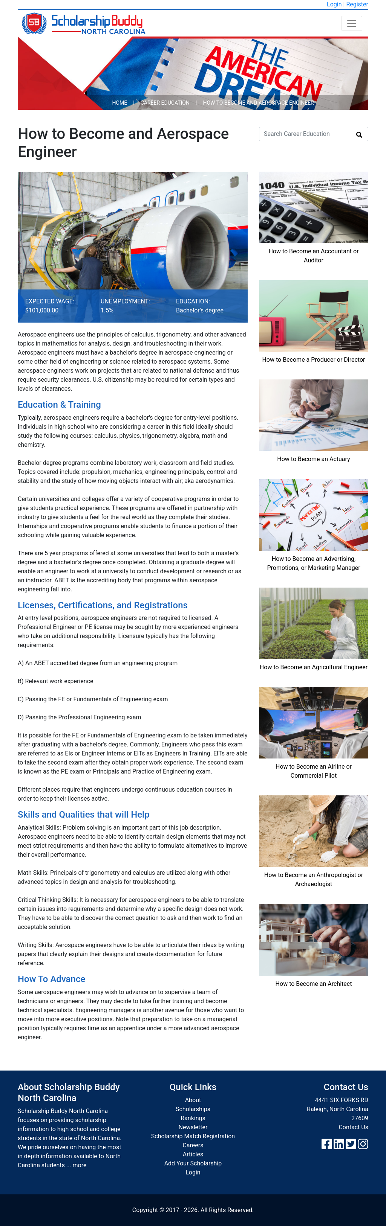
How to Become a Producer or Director (313, 359)
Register (357, 4)
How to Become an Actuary (313, 459)
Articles (193, 1154)
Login (334, 4)
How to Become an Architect (314, 983)
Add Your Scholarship (193, 1163)
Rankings (193, 1118)
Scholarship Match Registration (193, 1136)
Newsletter (193, 1127)
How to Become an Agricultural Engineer (314, 667)
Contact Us (353, 1127)
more (80, 1165)
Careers (192, 1145)
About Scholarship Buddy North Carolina (68, 1092)
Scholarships (193, 1109)
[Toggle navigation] (351, 23)
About (193, 1100)
